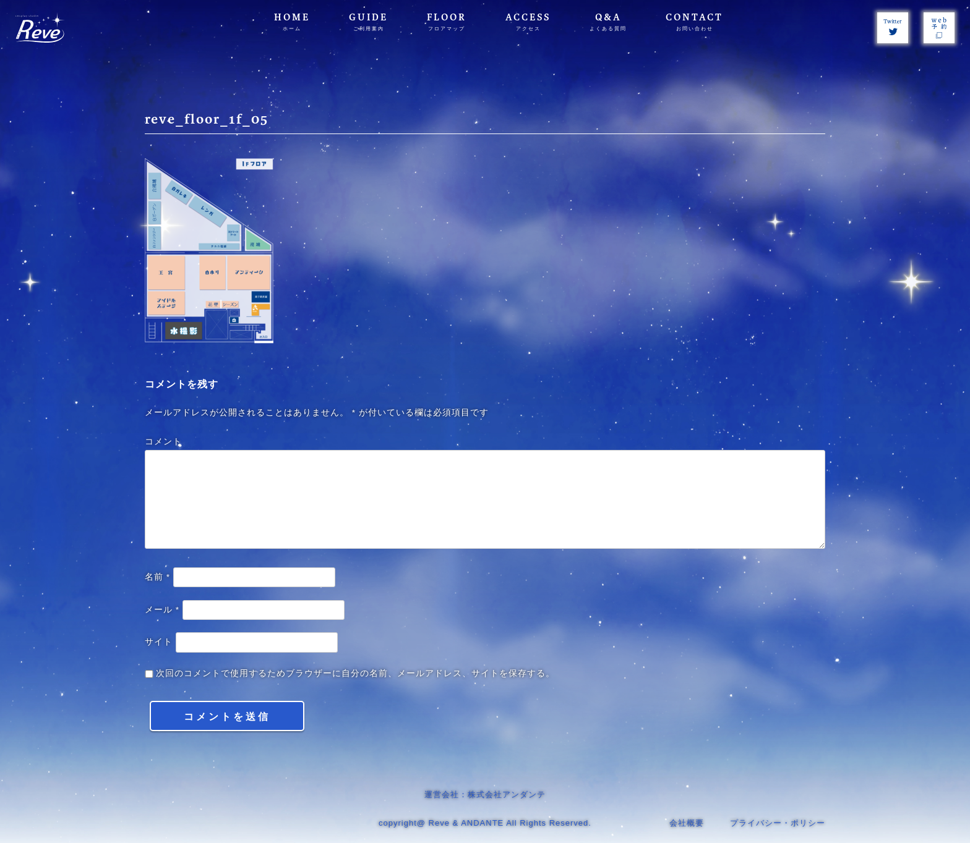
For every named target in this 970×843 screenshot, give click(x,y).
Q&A (608, 22)
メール (162, 609)
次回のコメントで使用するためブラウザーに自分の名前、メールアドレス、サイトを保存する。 (355, 673)
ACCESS (528, 22)
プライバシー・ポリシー (777, 823)
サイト (159, 641)
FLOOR (446, 22)
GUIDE (368, 22)
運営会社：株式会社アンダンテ (485, 794)
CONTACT (694, 22)
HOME (292, 22)
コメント (163, 441)
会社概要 (686, 823)
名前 (157, 577)
